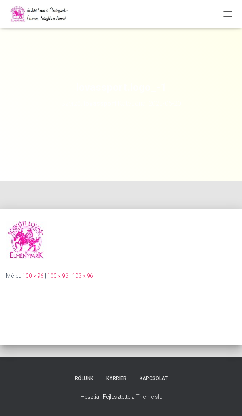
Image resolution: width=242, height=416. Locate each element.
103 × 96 (82, 276)
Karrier (116, 378)
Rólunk (84, 378)
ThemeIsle (149, 397)
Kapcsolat (154, 378)
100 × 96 (33, 276)
